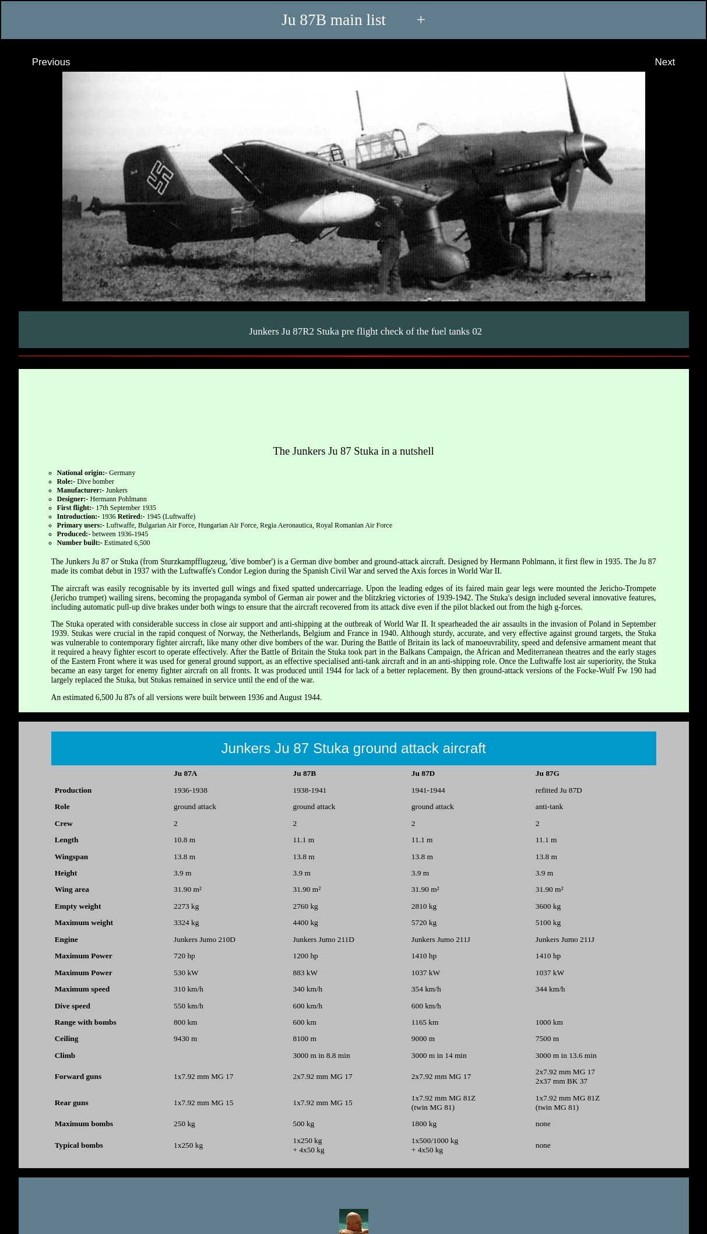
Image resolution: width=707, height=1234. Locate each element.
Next (676, 61)
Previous (40, 61)
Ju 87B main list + (353, 19)
